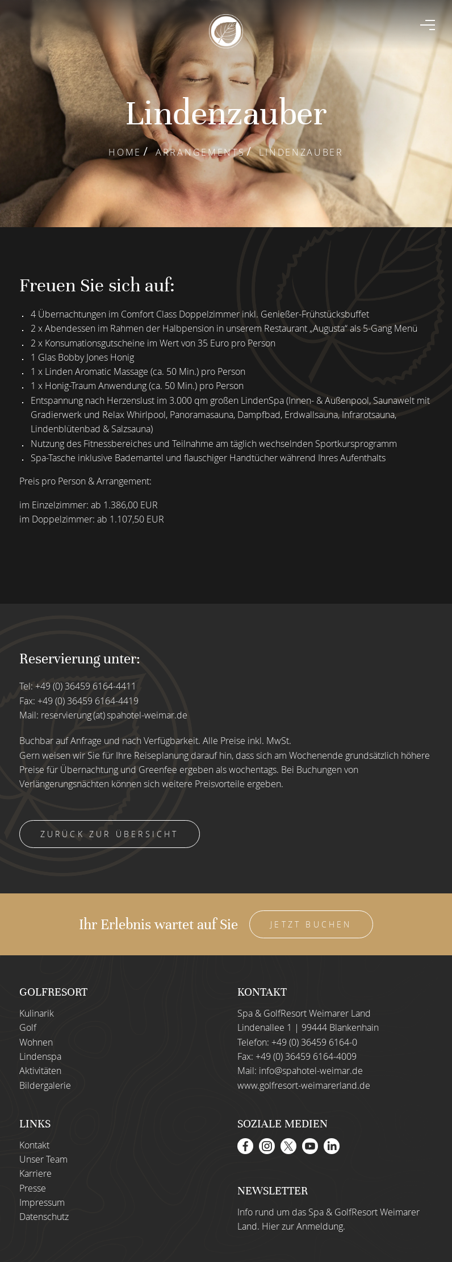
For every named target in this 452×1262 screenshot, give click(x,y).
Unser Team (43, 1159)
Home (124, 152)
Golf (27, 1027)
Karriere (35, 1173)
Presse (32, 1188)
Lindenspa (40, 1056)
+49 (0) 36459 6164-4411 (85, 686)
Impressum (42, 1202)
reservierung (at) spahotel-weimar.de (114, 715)
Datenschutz (44, 1216)
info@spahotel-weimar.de (311, 1070)
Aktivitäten (40, 1070)
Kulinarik (36, 1013)
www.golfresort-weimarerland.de (303, 1085)
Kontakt (34, 1145)
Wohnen (36, 1042)
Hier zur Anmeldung (302, 1226)
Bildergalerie (45, 1085)
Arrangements (200, 152)
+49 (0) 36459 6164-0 (314, 1042)
